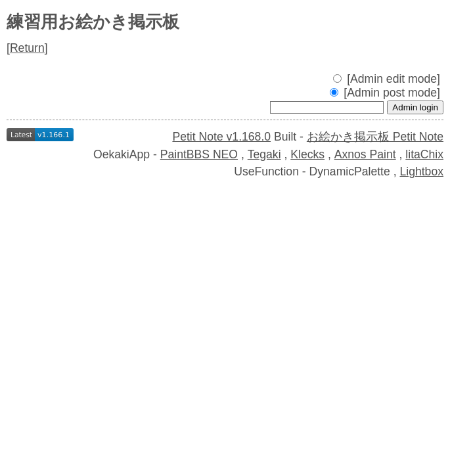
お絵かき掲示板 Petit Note (375, 136)
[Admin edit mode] (386, 78)
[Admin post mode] (385, 92)
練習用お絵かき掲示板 (93, 22)
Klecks (307, 154)
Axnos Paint (365, 154)
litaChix (424, 154)
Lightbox (421, 171)
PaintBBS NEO (199, 154)
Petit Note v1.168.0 (221, 136)
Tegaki (264, 154)
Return (27, 48)
